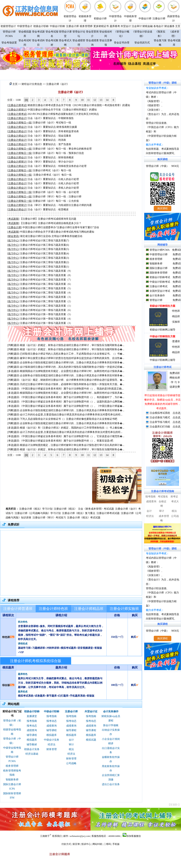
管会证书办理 (121, 42)
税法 (71, 749)
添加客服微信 (134, 836)
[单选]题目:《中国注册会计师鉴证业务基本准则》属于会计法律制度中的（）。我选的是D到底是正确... (65, 388)
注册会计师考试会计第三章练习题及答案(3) (44, 258)
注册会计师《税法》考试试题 (83, 517)
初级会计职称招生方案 (162, 306)
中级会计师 (145, 18)
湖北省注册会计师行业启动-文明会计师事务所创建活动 (51, 236)
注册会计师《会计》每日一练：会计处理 (56, 192)
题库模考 (115, 26)
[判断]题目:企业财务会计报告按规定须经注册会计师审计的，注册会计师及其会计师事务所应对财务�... (65, 362)
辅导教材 (32, 744)
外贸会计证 (91, 711)
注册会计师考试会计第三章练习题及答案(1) (44, 266)
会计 (71, 739)
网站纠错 (97, 844)
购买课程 (162, 159)
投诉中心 (86, 844)
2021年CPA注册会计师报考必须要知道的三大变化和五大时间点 (63, 114)
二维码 (107, 844)
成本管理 (164, 516)
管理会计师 (156, 300)
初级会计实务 (31, 749)
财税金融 (147, 26)
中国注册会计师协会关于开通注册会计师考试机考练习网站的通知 (57, 231)
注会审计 (137, 26)
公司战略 (71, 763)
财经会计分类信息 (32, 84)
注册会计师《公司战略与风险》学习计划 (38, 513)
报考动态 (32, 725)
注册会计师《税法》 (65, 508)
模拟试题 (91, 739)
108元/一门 (117, 685)
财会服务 (169, 26)
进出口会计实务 (111, 784)
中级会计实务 (51, 739)
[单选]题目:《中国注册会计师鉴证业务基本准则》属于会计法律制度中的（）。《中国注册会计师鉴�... (65, 406)
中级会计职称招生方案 (162, 336)
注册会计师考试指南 (162, 491)
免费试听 (175, 373)
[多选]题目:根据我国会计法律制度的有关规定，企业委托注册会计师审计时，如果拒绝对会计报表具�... (65, 371)
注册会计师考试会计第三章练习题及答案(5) (44, 249)
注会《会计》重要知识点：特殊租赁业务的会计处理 (57, 166)
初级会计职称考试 (160, 277)
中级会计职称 (57, 26)
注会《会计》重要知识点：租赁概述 (48, 209)
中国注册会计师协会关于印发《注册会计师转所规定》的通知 (62, 109)
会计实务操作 (110, 711)
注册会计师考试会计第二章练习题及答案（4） (46, 292)
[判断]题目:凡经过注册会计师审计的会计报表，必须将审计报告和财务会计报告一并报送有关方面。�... (65, 384)
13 (101, 100)
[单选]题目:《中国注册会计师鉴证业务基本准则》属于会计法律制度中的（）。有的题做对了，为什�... (65, 397)
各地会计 (158, 26)
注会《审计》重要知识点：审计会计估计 (51, 161)
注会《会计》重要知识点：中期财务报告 (51, 118)
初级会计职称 (41, 26)
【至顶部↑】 (174, 804)
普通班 (176, 341)
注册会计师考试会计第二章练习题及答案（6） (46, 284)
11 (88, 100)
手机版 (116, 844)
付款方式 (66, 844)
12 (94, 100)
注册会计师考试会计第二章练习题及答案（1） (46, 305)
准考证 (174, 496)
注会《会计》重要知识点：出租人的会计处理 (53, 179)
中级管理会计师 (158, 254)
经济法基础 (31, 753)
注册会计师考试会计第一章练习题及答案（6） (46, 310)
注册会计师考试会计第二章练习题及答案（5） (46, 288)
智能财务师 (12, 779)
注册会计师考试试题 (108, 513)
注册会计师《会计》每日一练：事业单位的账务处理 (62, 148)
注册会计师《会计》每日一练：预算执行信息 (58, 153)
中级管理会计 (24, 26)
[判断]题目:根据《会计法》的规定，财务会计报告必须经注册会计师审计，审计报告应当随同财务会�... (65, 345)
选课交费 (175, 386)
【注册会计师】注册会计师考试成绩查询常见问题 (48, 218)
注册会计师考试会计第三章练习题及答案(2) (44, 262)
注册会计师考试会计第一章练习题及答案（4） (46, 318)
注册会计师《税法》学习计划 (35, 508)
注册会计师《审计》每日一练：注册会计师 (57, 196)
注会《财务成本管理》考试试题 (96, 508)
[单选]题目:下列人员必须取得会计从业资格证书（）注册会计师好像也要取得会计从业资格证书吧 (62, 419)
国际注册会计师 (158, 268)
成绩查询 (32, 730)
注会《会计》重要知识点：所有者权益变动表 (53, 131)
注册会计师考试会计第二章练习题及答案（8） (46, 275)
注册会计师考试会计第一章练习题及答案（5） (46, 314)
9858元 (175, 166)
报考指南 (32, 721)
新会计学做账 (110, 725)
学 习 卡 (175, 382)
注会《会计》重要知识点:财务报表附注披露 (52, 127)
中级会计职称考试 (160, 281)
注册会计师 (158, 18)
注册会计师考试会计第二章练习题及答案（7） (46, 279)
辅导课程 (32, 735)
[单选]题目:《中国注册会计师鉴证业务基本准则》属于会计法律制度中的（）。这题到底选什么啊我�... (65, 401)
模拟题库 (32, 739)
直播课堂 (32, 716)
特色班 (6, 637)
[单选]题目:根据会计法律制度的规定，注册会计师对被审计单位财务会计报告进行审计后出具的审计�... (65, 445)
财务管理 (51, 749)
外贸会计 (126, 26)
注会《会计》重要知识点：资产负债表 (49, 144)
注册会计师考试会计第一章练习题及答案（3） (46, 323)
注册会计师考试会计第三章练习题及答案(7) (44, 240)
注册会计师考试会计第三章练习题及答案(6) (44, 245)
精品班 (176, 316)
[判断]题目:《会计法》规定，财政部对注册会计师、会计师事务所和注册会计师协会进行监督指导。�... (65, 380)
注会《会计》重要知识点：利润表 (47, 140)
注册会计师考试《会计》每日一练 (52, 170)
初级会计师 (100, 18)
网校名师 (175, 377)
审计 (71, 744)
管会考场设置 (9, 42)
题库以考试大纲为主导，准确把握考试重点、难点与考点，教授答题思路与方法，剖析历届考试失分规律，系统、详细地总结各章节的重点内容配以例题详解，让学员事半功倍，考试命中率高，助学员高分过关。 (60, 683)
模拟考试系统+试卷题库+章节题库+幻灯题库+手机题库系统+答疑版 (56, 695)
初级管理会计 (8, 26)
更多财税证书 (101, 26)
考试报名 (163, 496)
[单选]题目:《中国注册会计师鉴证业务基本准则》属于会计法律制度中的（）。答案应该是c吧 (60, 440)
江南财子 (45, 836)
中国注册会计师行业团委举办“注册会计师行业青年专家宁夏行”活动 (60, 227)
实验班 (176, 321)
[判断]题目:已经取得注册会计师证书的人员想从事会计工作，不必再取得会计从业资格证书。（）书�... (65, 353)
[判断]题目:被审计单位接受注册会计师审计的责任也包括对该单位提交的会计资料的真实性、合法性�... (65, 358)
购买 (134, 637)
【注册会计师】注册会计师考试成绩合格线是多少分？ (50, 223)
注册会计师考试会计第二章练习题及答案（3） (46, 297)
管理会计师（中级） (157, 166)
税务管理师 (86, 26)
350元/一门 (117, 637)
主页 (177, 26)
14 (107, 100)
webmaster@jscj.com (79, 836)
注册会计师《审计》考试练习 (49, 517)
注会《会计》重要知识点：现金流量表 (49, 135)
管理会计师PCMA (159, 250)
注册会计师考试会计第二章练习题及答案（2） (46, 301)
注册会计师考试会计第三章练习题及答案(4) (44, 253)
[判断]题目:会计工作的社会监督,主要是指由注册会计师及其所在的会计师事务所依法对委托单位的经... (64, 414)
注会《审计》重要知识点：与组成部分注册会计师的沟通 (60, 205)
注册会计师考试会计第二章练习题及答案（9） (46, 271)
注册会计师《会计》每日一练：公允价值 (56, 201)
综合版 (6, 685)
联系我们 (57, 836)
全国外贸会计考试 (160, 291)
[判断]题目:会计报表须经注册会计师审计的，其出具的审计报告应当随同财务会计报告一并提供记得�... (65, 367)
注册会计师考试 (158, 286)
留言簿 (76, 844)
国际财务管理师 (158, 272)
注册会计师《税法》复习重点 (78, 513)
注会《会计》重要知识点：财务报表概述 (51, 157)
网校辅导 (162, 244)
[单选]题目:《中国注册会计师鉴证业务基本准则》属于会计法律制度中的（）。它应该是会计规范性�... (65, 436)
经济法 (51, 744)
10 (82, 100)
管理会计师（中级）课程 (162, 82)
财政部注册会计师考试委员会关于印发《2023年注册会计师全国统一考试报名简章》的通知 (79, 105)
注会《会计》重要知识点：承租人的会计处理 (53, 187)
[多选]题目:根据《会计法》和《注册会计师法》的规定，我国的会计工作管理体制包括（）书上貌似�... (65, 427)
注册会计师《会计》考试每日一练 (52, 122)
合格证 (162, 501)
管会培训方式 (142, 42)
